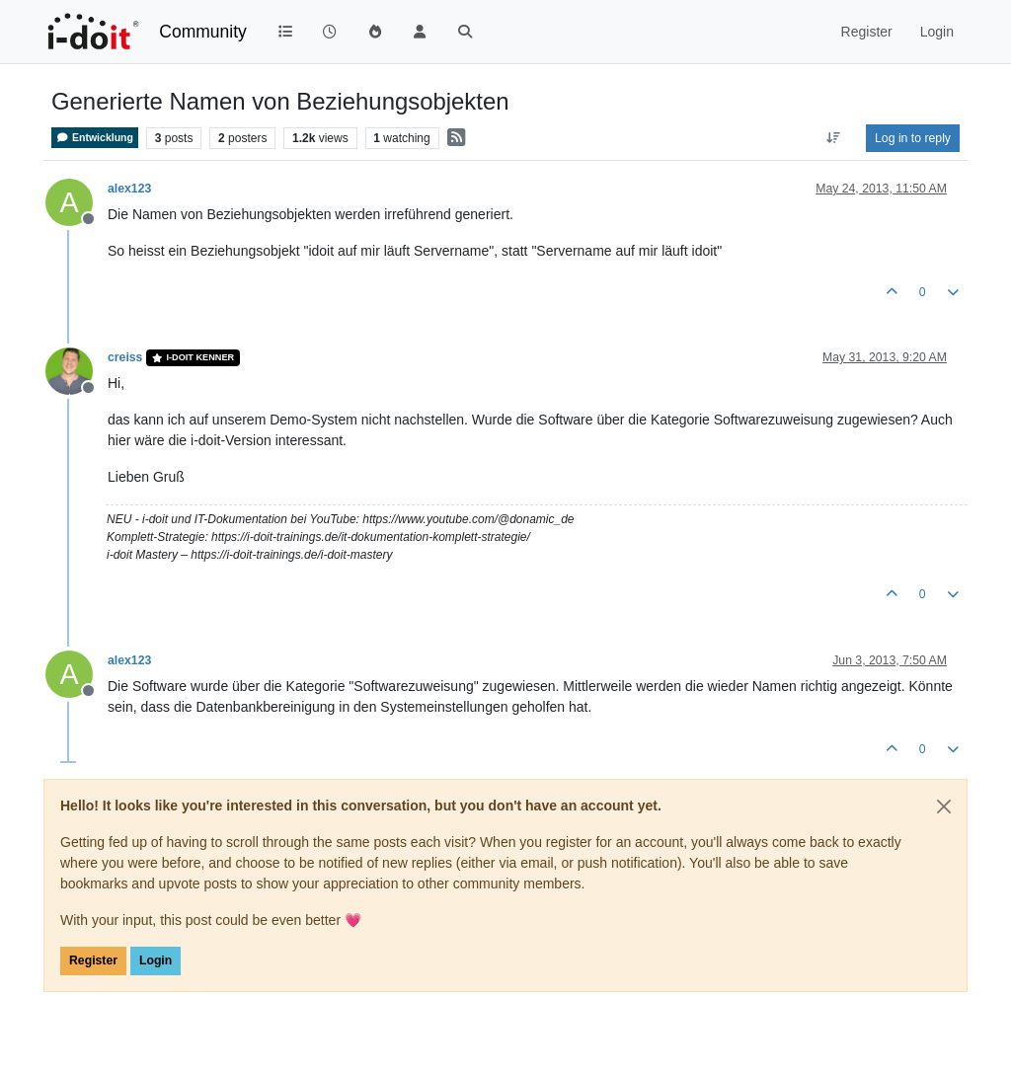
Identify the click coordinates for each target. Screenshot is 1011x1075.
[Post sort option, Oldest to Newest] (833, 138)
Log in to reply (913, 138)
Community (203, 31)
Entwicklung (94, 137)
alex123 (129, 188)
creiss (125, 357)
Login (155, 960)
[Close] (944, 806)
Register (93, 960)
